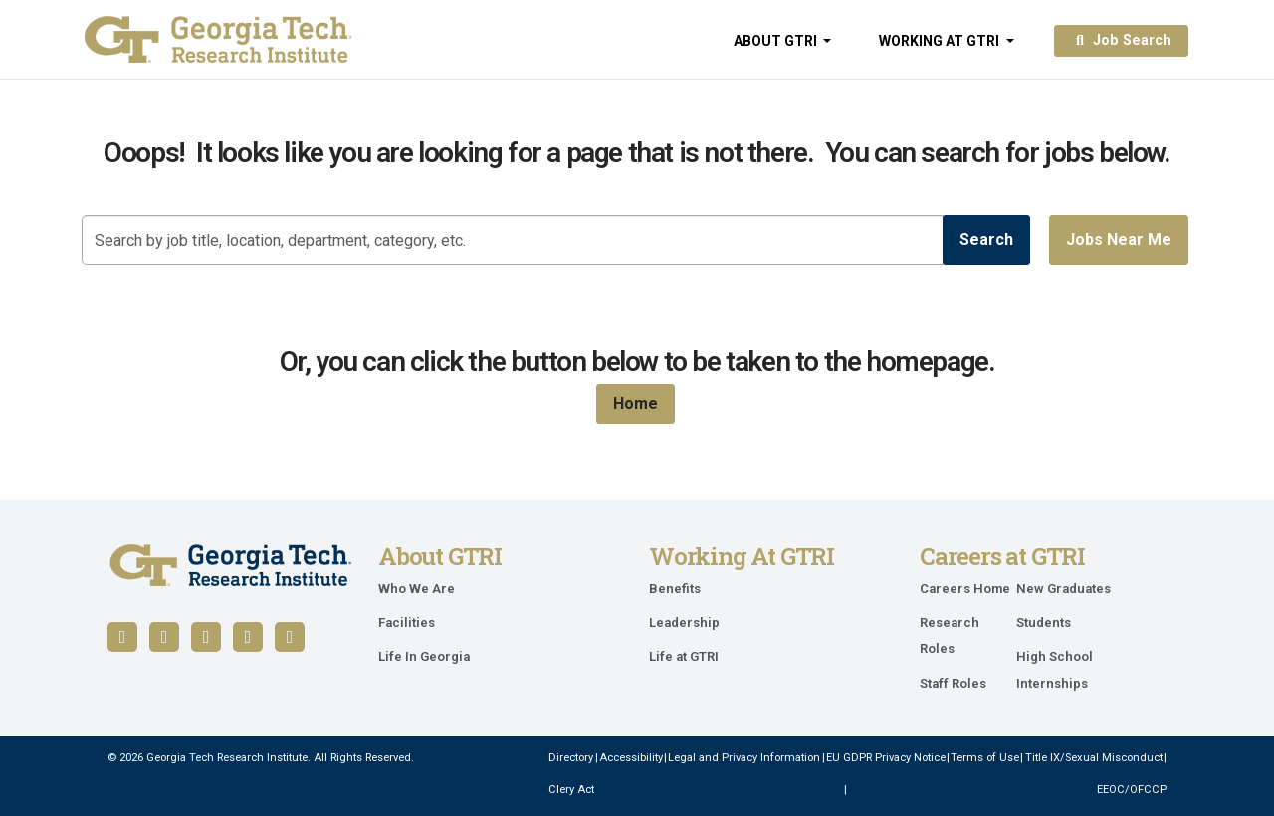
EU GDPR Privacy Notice (886, 757)
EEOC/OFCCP (1132, 789)
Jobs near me (1118, 239)
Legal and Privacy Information (744, 757)
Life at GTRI (684, 656)
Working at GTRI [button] (940, 41)
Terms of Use (985, 757)
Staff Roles (953, 683)
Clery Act (571, 789)
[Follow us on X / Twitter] (248, 637)
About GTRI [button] (777, 41)
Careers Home (965, 588)
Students (1043, 622)
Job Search (1121, 40)
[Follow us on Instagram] (290, 637)
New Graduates (1063, 588)
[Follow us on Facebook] (122, 637)
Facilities (406, 622)
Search (986, 239)
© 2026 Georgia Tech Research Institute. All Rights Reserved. (260, 757)
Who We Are (416, 588)
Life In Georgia (424, 656)
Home (635, 403)
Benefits (675, 588)
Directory (570, 757)
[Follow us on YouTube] (206, 637)
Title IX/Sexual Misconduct (1094, 757)
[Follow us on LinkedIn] (164, 637)
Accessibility (631, 757)
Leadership (684, 622)
